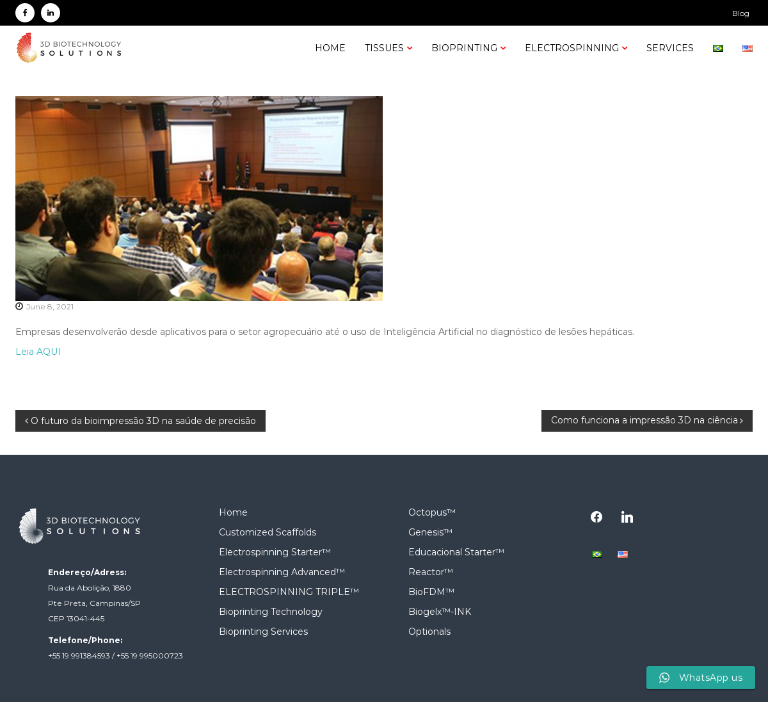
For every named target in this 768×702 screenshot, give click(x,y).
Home (330, 48)
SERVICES (670, 48)
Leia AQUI (38, 351)
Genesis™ (430, 532)
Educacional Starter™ (456, 552)
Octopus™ (432, 512)
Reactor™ (430, 572)
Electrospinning (572, 48)
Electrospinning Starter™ (275, 552)
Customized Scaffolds (267, 532)
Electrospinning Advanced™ (282, 572)
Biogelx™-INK (439, 611)
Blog (740, 13)
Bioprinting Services (263, 631)
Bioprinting (464, 48)
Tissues (384, 48)
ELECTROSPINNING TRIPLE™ (289, 592)
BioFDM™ (431, 592)
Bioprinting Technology (271, 611)
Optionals (429, 631)
